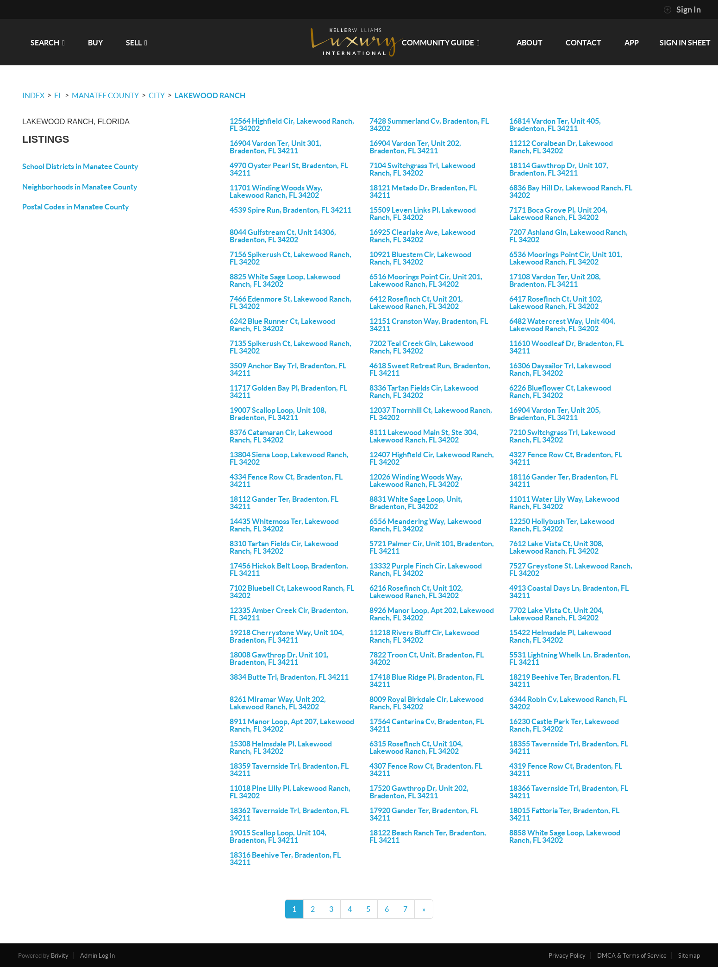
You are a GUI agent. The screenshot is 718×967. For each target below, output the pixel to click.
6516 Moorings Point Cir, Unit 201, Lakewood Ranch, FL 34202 (425, 280)
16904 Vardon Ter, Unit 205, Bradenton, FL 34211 (555, 413)
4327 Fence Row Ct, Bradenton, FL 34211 (565, 458)
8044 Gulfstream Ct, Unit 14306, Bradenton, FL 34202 (283, 235)
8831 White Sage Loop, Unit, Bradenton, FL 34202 (415, 502)
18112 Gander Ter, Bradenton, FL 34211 (284, 502)
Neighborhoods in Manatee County (79, 187)
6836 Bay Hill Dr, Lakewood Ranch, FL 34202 (570, 191)
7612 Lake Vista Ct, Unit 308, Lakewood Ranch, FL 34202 (556, 547)
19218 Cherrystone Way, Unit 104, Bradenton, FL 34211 (287, 636)
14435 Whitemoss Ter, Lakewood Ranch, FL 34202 (284, 525)
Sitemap (689, 955)
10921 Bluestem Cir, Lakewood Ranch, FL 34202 (420, 258)
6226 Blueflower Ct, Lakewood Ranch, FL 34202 (560, 391)
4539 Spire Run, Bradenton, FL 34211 (290, 210)
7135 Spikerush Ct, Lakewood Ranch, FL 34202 (290, 347)
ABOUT (530, 42)
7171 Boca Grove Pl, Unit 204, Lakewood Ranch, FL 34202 (558, 213)
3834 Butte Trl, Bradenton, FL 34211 (289, 677)
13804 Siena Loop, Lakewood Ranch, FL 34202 (289, 458)
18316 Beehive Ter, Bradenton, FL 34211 (285, 858)
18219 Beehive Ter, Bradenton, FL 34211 (564, 680)
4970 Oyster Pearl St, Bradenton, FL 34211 (289, 169)
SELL (136, 42)
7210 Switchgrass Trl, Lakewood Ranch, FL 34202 (562, 436)
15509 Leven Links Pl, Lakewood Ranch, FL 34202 (422, 213)
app (631, 42)
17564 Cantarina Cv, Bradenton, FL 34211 (426, 725)
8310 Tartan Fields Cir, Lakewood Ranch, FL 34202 (284, 547)
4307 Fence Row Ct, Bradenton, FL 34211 (425, 769)
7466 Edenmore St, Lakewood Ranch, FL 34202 (290, 302)
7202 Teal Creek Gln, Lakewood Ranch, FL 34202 (421, 347)
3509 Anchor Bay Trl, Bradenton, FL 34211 (288, 369)
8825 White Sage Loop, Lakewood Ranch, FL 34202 (285, 280)
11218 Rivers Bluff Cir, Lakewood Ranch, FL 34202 (424, 636)
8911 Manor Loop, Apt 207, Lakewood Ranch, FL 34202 (292, 725)
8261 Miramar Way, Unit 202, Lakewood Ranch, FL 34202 (278, 702)
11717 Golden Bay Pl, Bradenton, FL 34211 (288, 391)
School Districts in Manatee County (80, 166)
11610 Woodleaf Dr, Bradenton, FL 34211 (566, 347)
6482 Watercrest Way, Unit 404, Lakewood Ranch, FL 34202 (562, 324)
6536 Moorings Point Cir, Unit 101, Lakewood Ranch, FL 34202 (565, 258)
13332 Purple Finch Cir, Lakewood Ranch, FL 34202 (425, 569)
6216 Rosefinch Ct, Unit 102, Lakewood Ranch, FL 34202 (416, 591)
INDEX (33, 95)
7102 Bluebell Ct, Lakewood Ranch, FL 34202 (292, 591)
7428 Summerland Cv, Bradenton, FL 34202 (429, 124)
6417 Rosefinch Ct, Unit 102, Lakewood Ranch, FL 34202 (556, 302)
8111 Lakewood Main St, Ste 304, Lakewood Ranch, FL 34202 (423, 436)
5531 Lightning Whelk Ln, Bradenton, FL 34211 (570, 658)
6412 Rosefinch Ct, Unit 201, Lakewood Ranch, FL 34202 (416, 302)
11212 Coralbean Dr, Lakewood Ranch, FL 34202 (561, 146)
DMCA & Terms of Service (632, 955)
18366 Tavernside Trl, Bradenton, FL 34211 (568, 791)
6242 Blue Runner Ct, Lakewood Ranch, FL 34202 (282, 324)
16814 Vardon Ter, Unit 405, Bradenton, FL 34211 (555, 124)
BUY (95, 42)
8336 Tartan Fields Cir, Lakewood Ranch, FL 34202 (423, 391)
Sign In (682, 9)
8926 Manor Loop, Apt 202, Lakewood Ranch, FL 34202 (431, 614)
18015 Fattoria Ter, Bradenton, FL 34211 (564, 814)
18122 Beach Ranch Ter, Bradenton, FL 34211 (427, 836)
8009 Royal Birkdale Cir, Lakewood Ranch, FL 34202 (426, 702)
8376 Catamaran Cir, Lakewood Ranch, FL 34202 (281, 436)
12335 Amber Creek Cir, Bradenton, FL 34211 (289, 614)
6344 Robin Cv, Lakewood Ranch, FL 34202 (568, 702)
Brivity (60, 955)
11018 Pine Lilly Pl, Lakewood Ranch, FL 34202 (290, 791)
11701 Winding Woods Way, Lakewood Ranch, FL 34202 (276, 191)
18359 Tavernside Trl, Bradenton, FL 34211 (289, 769)
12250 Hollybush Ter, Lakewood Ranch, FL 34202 (561, 525)
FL (58, 95)
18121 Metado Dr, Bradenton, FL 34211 (423, 191)
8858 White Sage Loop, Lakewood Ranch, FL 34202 (564, 836)
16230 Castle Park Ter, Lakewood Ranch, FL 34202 (564, 725)
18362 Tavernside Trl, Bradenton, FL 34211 (289, 814)
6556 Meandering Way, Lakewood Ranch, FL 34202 (425, 525)
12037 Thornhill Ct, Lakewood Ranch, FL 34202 (430, 413)
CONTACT (583, 42)
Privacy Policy (567, 955)
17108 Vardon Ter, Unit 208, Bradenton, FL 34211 (555, 280)
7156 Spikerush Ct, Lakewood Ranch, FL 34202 (290, 258)
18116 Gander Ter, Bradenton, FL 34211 (563, 480)
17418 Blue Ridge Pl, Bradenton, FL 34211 (426, 680)
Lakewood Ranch (210, 95)
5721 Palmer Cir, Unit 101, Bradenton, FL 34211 (431, 547)
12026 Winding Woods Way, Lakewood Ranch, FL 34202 (415, 480)
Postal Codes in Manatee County (75, 206)
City (157, 95)
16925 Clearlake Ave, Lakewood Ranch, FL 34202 (422, 235)
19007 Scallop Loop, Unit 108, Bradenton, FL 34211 (278, 413)
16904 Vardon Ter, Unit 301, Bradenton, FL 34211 (275, 146)
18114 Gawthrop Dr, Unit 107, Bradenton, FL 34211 (558, 169)
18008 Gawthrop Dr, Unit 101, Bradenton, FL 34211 (279, 658)
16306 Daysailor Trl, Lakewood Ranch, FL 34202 (560, 369)
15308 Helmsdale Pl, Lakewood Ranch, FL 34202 (281, 747)
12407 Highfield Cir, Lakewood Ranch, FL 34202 (431, 458)
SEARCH (48, 42)
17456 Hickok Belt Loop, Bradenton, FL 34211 (289, 569)
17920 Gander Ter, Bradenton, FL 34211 (423, 814)
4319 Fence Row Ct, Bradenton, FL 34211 (565, 769)
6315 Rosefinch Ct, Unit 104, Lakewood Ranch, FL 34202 (416, 747)
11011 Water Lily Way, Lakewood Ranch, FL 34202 (564, 502)
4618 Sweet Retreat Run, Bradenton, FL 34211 (429, 369)
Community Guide (441, 42)
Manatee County (105, 95)
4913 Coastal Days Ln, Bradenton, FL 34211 (569, 591)
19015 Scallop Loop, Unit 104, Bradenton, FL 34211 (278, 836)
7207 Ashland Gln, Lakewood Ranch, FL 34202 (568, 235)
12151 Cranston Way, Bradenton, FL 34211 (428, 324)
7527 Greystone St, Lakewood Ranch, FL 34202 (570, 569)
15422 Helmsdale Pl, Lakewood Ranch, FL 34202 (560, 636)
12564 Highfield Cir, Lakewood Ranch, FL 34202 (292, 124)
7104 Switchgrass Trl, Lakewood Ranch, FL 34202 (422, 169)
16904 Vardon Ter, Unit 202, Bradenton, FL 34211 (415, 146)
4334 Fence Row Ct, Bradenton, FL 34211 (286, 480)
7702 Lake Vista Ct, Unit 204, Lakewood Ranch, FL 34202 (556, 614)
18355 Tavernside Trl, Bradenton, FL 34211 (568, 747)
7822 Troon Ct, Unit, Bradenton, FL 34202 (426, 658)
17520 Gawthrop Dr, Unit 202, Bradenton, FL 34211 (418, 791)
